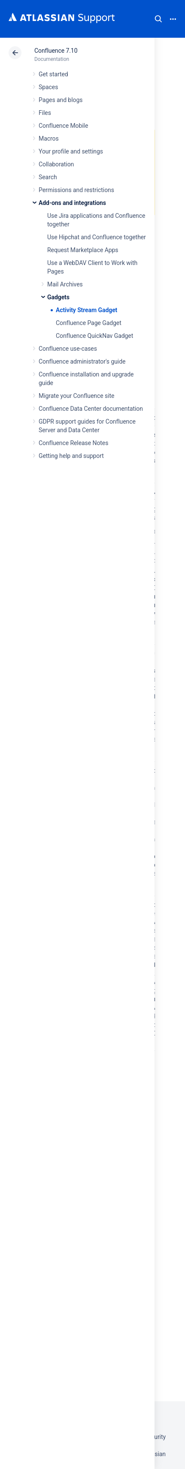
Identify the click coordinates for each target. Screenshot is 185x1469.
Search (158, 19)
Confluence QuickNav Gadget (94, 335)
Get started (53, 74)
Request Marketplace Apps (82, 250)
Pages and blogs (60, 99)
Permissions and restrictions (76, 190)
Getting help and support (71, 455)
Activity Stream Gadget (86, 310)
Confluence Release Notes (73, 442)
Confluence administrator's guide (82, 361)
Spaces (48, 87)
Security (155, 1436)
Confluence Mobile (63, 125)
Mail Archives (65, 284)
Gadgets (58, 297)
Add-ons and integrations (72, 202)
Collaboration (56, 164)
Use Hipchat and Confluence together (96, 237)
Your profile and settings (71, 151)
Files (45, 112)
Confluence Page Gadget (88, 322)
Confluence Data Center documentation (91, 408)
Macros (49, 138)
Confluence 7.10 (55, 50)
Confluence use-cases (68, 348)
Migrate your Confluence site (76, 395)
